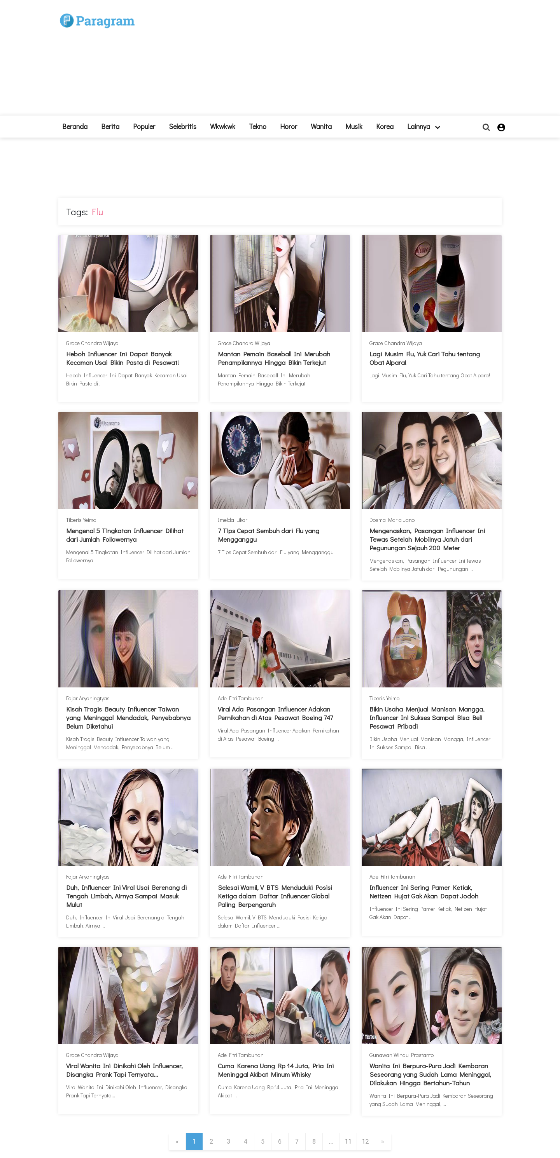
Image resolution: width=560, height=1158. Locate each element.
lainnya (423, 126)
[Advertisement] (337, 60)
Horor (288, 126)
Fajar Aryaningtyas (88, 698)
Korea (385, 126)
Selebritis (182, 126)
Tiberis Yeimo (81, 519)
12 (365, 1141)
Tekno (257, 126)
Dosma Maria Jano (392, 519)
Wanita (321, 126)
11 (348, 1141)
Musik (353, 126)
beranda (75, 126)
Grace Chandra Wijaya (92, 343)
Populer (144, 126)
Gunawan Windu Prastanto (401, 1055)
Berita (110, 126)
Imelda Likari (233, 519)
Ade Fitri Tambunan (241, 698)
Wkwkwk (222, 126)
